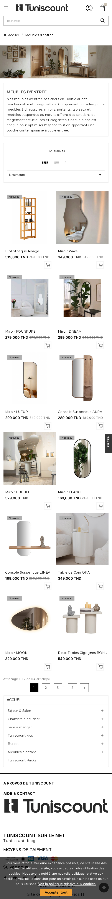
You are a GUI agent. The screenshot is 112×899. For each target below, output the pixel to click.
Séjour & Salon (19, 711)
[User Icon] (89, 7)
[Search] (102, 20)
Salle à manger (20, 727)
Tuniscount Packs (22, 760)
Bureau (14, 744)
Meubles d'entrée (22, 752)
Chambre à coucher (24, 719)
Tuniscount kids (20, 735)
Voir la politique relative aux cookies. (67, 884)
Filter (108, 444)
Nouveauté (56, 174)
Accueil (14, 700)
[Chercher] (50, 20)
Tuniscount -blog (19, 841)
